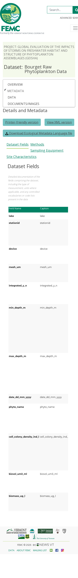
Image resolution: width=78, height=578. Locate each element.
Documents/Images (23, 104)
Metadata (15, 91)
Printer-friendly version (21, 122)
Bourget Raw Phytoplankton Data (35, 69)
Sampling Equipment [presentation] (47, 150)
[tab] (18, 145)
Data (12, 97)
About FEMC (24, 550)
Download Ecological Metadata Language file (38, 133)
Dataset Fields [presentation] (18, 144)
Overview (15, 84)
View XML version (59, 122)
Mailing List (40, 550)
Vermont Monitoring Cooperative (29, 33)
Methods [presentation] (37, 144)
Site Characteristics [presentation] (21, 157)
